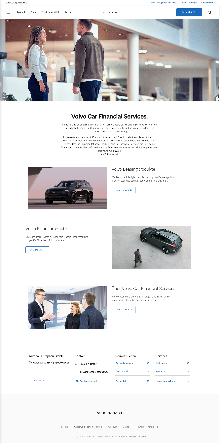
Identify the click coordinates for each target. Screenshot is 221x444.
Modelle (21, 12)
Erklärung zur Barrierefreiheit (146, 427)
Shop (34, 12)
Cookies (64, 427)
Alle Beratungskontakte (87, 381)
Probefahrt (187, 12)
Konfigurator (161, 363)
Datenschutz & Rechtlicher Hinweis (87, 427)
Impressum (112, 427)
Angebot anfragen (188, 2)
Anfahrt (37, 380)
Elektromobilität (50, 12)
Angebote (160, 371)
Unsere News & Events (166, 381)
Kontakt (126, 427)
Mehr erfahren (122, 190)
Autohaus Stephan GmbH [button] (17, 2)
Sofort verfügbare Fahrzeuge (163, 2)
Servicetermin (208, 2)
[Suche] (209, 12)
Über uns (68, 12)
